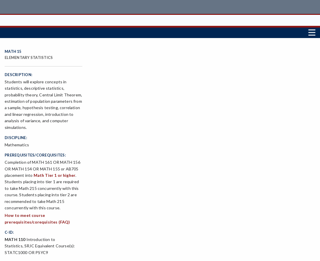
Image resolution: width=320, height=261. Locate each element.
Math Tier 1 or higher (55, 175)
